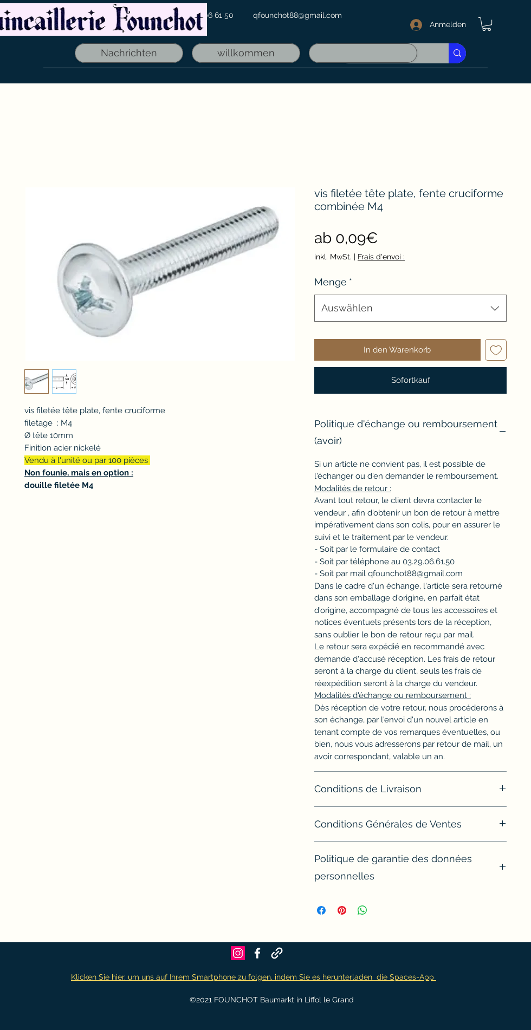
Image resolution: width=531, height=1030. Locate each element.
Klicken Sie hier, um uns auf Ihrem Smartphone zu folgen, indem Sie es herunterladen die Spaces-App (253, 977)
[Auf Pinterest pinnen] (341, 910)
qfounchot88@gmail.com (297, 15)
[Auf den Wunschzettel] (496, 350)
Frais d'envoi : (381, 256)
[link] (486, 24)
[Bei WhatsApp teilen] (362, 910)
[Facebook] (257, 953)
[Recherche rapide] (457, 53)
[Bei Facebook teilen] (321, 910)
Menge (333, 282)
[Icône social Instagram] (238, 953)
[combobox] (410, 308)
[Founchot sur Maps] (277, 953)
